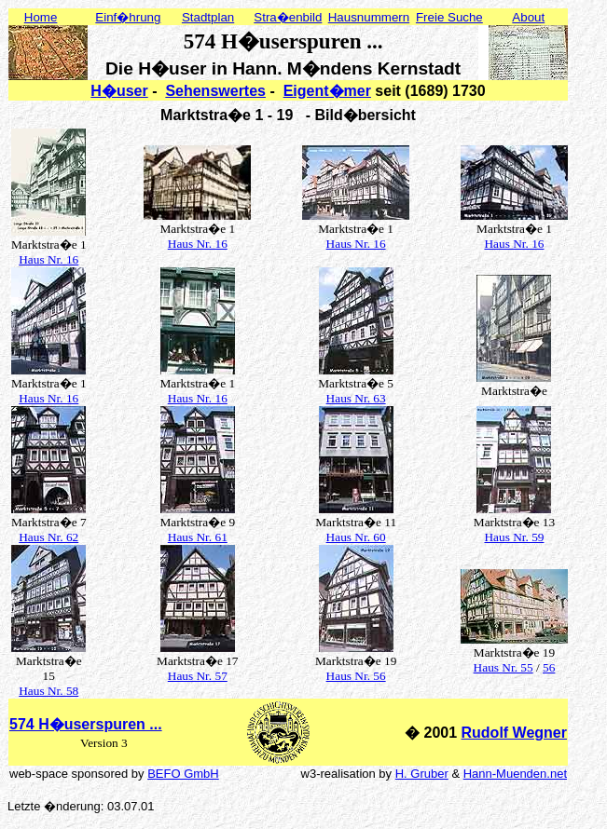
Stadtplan (208, 17)
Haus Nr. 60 (356, 537)
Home (41, 17)
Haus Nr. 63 (356, 398)
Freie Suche (449, 17)
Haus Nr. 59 (514, 537)
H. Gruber (421, 774)
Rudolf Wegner (514, 733)
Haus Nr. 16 (48, 259)
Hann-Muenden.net (515, 774)
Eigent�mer (327, 91)
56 (549, 667)
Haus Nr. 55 (503, 667)
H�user (118, 91)
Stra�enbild (288, 17)
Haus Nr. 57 (198, 676)
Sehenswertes (215, 91)
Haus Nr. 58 (48, 691)
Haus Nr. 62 (48, 537)
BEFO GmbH (183, 774)
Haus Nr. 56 (356, 676)
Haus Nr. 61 (198, 537)
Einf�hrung (127, 17)
